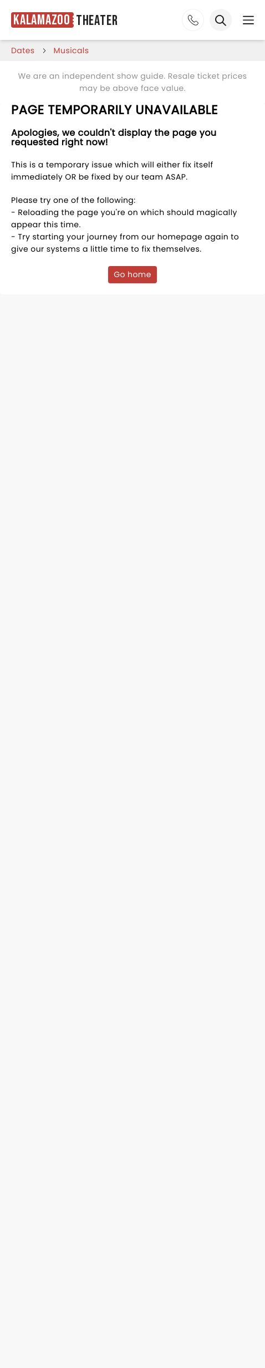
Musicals (71, 50)
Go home (132, 274)
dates (23, 50)
